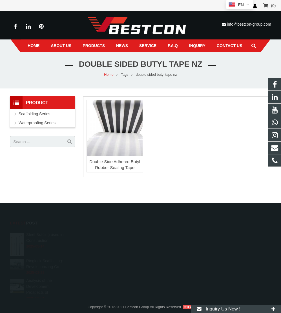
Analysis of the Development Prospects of (39, 280)
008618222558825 (165, 235)
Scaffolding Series (34, 114)
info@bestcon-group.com (249, 24)
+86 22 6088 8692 (164, 243)
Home (109, 75)
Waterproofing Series (37, 123)
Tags (125, 75)
